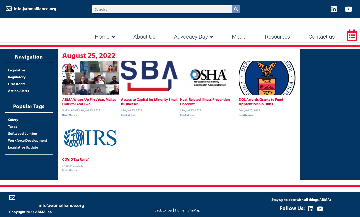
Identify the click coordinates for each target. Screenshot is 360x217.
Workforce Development (27, 140)
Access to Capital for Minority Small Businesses (149, 101)
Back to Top (163, 210)
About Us (144, 37)
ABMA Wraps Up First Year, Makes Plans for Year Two (89, 101)
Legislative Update (23, 147)
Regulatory (16, 77)
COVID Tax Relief (75, 159)
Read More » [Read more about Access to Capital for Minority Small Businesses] (128, 115)
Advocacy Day (194, 37)
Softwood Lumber (22, 133)
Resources (277, 37)
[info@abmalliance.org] (12, 197)
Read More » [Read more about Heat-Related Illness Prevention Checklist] (187, 115)
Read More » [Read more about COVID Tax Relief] (69, 170)
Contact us (322, 37)
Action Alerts (18, 90)
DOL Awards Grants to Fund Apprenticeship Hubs (261, 101)
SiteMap (194, 210)
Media (239, 37)
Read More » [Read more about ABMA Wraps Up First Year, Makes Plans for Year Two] (69, 115)
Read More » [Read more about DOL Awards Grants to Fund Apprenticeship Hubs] (246, 115)
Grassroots (16, 84)
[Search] (236, 9)
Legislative (16, 70)
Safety (13, 119)
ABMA (33, 30)
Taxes (12, 126)
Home (105, 37)
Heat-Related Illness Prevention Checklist (205, 101)
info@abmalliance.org (35, 8)
